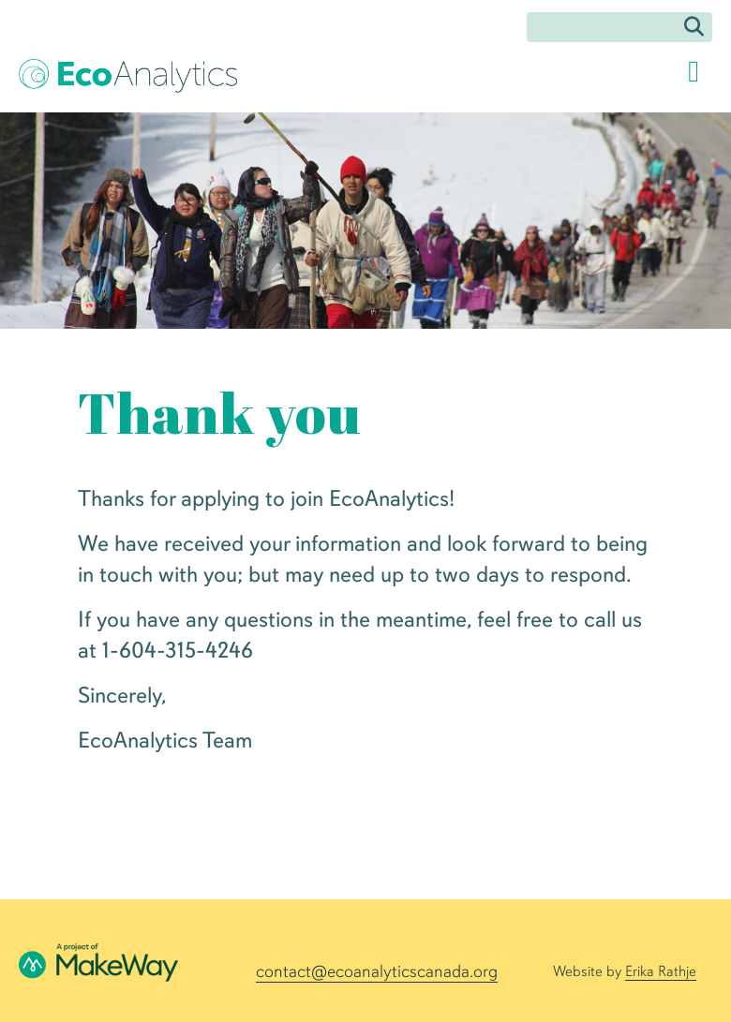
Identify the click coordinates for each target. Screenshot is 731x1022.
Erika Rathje (660, 971)
